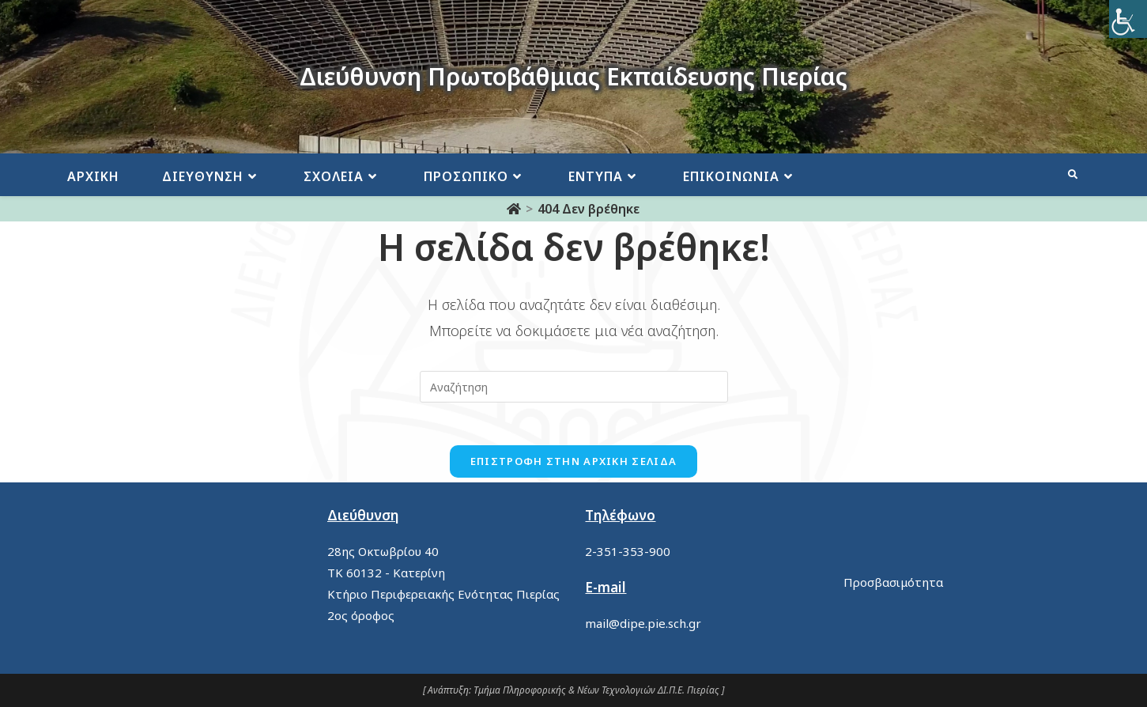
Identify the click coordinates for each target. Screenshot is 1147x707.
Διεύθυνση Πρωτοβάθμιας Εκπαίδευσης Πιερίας (573, 76)
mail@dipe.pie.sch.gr (643, 623)
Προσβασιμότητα (893, 582)
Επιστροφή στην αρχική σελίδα (573, 466)
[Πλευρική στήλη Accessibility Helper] (1128, 19)
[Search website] (1073, 174)
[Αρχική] (514, 208)
